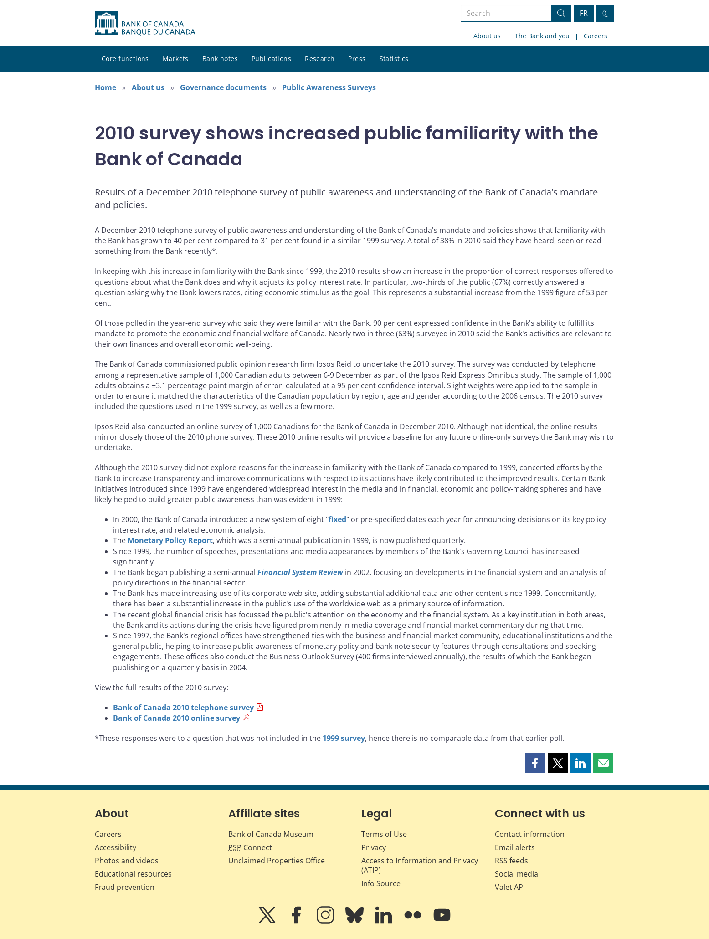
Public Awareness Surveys (329, 87)
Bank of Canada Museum (270, 834)
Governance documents (223, 87)
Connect (250, 847)
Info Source (381, 883)
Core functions (125, 58)
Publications (271, 58)
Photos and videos (127, 861)
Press (356, 58)
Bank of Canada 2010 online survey (176, 718)
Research (319, 58)
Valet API (510, 887)
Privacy (373, 847)
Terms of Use (384, 834)
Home (105, 87)
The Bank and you (542, 35)
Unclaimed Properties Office (276, 861)
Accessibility (115, 847)
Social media (516, 874)
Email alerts (515, 847)
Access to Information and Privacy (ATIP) (419, 865)
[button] (535, 763)
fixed (337, 519)
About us (487, 35)
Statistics (394, 58)
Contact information (530, 834)
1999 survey (344, 738)
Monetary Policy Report (170, 540)
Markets (176, 58)
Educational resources (133, 874)
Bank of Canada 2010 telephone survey (183, 708)
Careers (595, 35)
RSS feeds (511, 861)
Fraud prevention (124, 887)
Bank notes (220, 58)
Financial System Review (300, 572)
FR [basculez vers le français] (584, 13)
